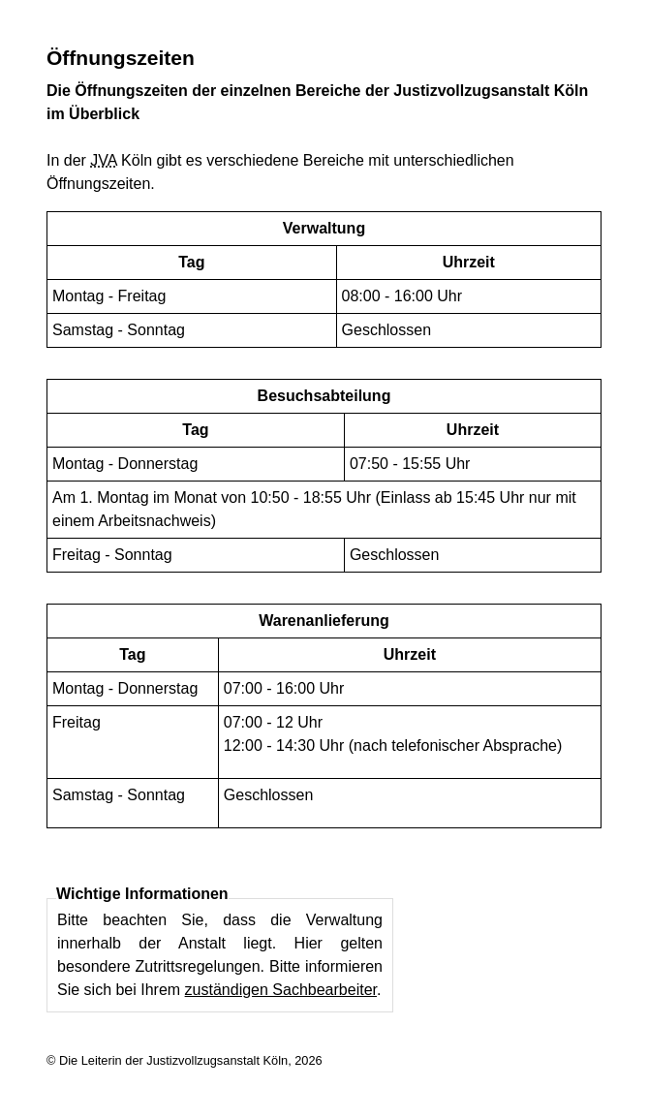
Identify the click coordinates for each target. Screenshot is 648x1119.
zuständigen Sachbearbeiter (281, 989)
